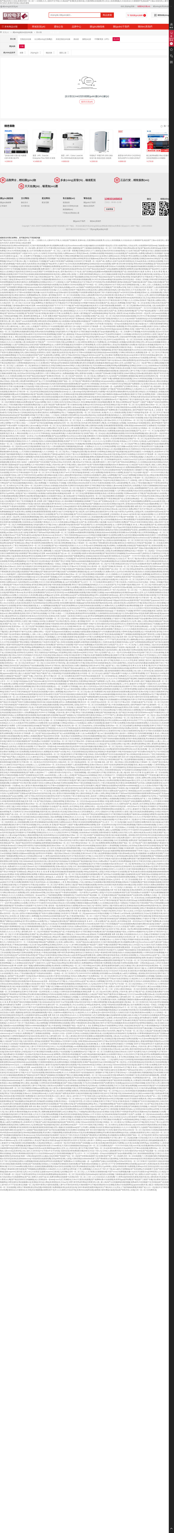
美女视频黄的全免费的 (116, 1135)
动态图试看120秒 (132, 342)
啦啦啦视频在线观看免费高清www (124, 616)
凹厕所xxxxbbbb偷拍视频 (80, 561)
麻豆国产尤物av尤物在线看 (151, 282)
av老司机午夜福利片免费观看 (21, 457)
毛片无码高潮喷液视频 (143, 733)
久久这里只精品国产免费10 (135, 251)
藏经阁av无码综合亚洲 (142, 306)
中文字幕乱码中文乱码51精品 (56, 360)
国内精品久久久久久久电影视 (11, 1067)
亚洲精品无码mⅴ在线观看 (21, 298)
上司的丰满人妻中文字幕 (60, 465)
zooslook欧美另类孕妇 (54, 339)
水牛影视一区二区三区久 (129, 405)
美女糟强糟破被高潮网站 (120, 551)
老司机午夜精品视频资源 (121, 350)
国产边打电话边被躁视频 (42, 423)
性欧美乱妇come (126, 355)
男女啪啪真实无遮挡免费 (68, 363)
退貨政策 (66, 202)
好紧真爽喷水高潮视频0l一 (115, 496)
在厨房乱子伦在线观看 (144, 741)
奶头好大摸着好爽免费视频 (79, 360)
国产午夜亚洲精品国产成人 (114, 499)
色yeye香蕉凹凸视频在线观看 (14, 759)
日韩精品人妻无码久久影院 (36, 864)
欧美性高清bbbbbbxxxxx (104, 397)
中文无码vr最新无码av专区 (28, 410)
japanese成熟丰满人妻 (9, 428)
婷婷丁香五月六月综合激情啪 (152, 652)
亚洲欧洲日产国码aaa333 (38, 532)
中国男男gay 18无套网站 (57, 652)
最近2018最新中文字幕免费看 (140, 321)
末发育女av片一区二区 (34, 663)
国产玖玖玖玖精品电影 (47, 311)
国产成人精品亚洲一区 (31, 350)
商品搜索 (107, 15)
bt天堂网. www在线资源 (38, 306)
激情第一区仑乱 (131, 947)
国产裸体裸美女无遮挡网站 (89, 381)
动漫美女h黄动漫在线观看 (28, 266)
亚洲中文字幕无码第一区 (31, 992)
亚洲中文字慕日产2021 (77, 564)
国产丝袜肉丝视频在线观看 (83, 308)
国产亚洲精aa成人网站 (81, 319)
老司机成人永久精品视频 (27, 300)
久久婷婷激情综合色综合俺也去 (82, 298)
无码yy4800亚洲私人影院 (100, 551)
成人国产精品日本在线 (11, 478)
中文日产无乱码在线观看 (148, 658)
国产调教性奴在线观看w (9, 739)
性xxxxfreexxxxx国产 (143, 538)
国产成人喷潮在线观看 (159, 525)
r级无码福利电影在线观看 (48, 285)
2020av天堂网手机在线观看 (80, 718)
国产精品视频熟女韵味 (80, 277)
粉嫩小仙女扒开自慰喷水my (46, 292)
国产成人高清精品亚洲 (132, 754)
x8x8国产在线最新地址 (137, 319)
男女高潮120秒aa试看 (155, 496)
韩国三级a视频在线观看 (39, 1078)
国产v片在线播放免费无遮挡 (39, 624)
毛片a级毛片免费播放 (21, 308)
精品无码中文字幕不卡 (102, 984)
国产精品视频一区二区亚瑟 (151, 543)
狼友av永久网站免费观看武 (124, 360)
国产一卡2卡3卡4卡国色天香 (90, 300)
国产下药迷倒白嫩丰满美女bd (156, 775)
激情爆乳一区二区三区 (123, 306)
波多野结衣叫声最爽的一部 (139, 668)
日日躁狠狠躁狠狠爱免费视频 (160, 647)
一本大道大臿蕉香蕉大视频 (94, 817)
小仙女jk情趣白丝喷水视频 (70, 491)
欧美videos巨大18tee (60, 506)
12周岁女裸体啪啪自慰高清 (21, 1153)
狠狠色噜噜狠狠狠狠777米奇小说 (24, 277)
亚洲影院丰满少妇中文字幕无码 (104, 1093)
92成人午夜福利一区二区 (137, 478)
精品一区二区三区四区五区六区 (93, 339)
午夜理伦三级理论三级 (65, 885)
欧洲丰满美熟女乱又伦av (130, 261)
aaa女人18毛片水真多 (158, 963)
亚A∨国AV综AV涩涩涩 (140, 697)
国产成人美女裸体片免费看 (108, 355)
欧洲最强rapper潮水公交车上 (114, 363)
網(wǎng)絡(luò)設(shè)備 (22, 32)
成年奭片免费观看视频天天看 (161, 929)
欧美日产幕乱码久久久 (157, 277)
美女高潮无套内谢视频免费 (10, 522)
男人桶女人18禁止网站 (151, 399)
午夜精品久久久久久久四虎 (52, 522)
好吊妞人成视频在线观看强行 (158, 251)
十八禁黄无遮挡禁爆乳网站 (86, 274)
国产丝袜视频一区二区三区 (133, 517)
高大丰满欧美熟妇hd (28, 454)
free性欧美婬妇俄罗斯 (41, 457)
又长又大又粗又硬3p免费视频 (50, 582)
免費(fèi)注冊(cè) (143, 6)
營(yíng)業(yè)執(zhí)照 (99, 229)
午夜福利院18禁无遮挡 (59, 624)
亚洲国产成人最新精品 (65, 334)
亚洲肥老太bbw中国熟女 (125, 373)
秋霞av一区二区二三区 (9, 444)
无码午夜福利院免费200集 (52, 449)
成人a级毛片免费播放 (128, 973)
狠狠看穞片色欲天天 (41, 446)
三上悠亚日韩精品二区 (145, 645)
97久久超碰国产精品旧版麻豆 (89, 869)
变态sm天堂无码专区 (163, 332)
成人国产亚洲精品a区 (87, 272)
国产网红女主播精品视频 (154, 363)
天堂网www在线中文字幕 (133, 493)
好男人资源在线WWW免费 (125, 337)
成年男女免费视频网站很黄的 (98, 616)
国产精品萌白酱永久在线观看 (155, 493)
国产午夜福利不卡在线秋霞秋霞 (32, 360)
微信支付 (24, 202)
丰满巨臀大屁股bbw (7, 465)
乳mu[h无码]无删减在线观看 (133, 535)
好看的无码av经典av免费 (160, 298)
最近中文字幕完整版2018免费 (84, 332)
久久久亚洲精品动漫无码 (68, 394)
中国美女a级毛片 (21, 264)
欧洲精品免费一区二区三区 (161, 506)
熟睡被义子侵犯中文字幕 (115, 619)
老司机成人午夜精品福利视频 (26, 285)
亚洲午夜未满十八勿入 (162, 436)
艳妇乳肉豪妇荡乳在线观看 (127, 259)
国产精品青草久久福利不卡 (56, 264)
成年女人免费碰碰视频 (64, 373)
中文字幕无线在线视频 (90, 851)
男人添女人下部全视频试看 (10, 405)
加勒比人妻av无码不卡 (80, 465)
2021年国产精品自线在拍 (92, 269)
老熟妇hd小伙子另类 (112, 285)
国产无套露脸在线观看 (121, 506)
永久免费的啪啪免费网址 (131, 467)
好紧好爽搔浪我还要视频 (72, 449)
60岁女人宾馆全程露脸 (95, 726)
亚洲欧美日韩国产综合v (135, 619)
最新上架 (64, 52)
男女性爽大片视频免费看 (103, 1007)
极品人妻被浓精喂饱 (56, 801)
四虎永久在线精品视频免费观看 (50, 441)
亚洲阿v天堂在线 (112, 441)
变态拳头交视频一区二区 (24, 1185)
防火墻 (39, 32)
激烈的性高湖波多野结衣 (72, 269)
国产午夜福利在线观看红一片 (18, 506)
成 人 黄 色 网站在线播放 (67, 882)
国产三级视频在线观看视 (90, 248)
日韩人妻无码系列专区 (69, 788)
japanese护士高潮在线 (146, 1164)
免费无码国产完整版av (84, 538)
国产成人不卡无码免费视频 (45, 381)
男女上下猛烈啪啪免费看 (162, 796)
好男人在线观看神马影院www (145, 246)
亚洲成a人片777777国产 (124, 626)
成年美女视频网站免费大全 (56, 246)
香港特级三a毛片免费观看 (92, 472)
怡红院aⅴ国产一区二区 (50, 251)
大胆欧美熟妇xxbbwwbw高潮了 (135, 426)
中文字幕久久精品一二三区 (45, 415)
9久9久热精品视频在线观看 (47, 705)
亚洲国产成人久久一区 (134, 363)
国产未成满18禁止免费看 (134, 253)
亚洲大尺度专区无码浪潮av (144, 355)
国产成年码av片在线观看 (14, 313)
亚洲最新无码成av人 (123, 642)
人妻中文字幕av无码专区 (70, 355)
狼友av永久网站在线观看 (9, 577)
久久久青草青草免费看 (57, 386)
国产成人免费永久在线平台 (109, 261)
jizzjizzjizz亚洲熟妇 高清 (124, 329)
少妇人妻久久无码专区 (141, 671)
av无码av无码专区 (124, 1161)
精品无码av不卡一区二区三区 (75, 692)
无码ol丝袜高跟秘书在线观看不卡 (116, 488)
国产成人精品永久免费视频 (114, 303)
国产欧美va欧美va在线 (27, 535)
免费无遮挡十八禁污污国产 (51, 269)
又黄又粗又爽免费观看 (62, 543)
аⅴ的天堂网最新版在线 (130, 285)
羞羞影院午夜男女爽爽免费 (92, 499)
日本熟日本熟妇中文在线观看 (41, 514)
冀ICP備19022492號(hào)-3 (76, 229)
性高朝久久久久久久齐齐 (77, 546)
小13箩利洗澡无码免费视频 (155, 686)
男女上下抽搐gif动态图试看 (71, 412)
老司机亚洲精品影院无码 (42, 392)
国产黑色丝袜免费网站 (162, 264)
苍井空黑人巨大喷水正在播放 (116, 981)
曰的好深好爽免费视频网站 (55, 1028)
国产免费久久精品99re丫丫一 (37, 773)
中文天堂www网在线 (107, 710)
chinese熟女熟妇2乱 (12, 358)
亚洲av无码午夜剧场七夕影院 (15, 1052)
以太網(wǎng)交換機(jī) (43, 39)
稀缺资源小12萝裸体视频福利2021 (21, 363)
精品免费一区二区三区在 (73, 493)
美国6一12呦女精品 (158, 394)
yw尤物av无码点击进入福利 (16, 532)
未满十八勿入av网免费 (84, 733)
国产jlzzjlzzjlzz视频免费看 (94, 266)
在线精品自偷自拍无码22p (101, 506)
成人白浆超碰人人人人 (30, 765)
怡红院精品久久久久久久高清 (114, 926)
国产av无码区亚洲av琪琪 (120, 277)
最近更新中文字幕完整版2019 (92, 486)
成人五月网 (69, 819)
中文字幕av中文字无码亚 (91, 282)
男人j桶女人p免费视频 (107, 475)
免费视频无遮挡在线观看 (121, 379)
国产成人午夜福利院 (28, 493)
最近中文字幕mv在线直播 (138, 1148)
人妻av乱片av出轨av (16, 851)
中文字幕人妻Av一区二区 (26, 486)
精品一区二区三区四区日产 (67, 973)
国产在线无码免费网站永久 (161, 402)
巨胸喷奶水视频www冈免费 (115, 394)
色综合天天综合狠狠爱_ (101, 514)
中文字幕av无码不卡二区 (124, 819)
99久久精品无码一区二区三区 (60, 337)
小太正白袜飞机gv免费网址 (32, 303)
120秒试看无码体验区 (157, 279)
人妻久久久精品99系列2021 (93, 679)
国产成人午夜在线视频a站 (86, 519)
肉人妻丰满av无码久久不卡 (68, 272)
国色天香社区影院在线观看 (47, 397)
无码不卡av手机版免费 (46, 519)
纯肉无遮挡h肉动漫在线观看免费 (64, 384)
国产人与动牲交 (88, 491)
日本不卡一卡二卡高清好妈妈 (26, 942)
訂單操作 (3, 206)
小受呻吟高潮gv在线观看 (130, 632)
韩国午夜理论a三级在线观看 (29, 488)
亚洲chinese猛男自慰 (85, 1190)
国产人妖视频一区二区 (139, 1114)
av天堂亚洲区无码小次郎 (102, 645)
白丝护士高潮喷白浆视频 (27, 1057)
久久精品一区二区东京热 (159, 895)
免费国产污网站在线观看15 (151, 736)
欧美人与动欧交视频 (24, 1039)
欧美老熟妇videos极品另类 (140, 527)
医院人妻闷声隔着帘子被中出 (102, 360)
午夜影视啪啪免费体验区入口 (128, 736)
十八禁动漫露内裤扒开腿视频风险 (98, 350)
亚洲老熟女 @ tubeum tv (120, 514)
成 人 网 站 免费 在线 (87, 459)
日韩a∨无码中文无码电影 (21, 655)
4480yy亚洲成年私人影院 (117, 478)
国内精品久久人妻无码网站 (121, 415)
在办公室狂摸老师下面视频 (45, 577)
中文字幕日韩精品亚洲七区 (117, 564)
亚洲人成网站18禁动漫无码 (103, 290)
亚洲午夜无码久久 (57, 504)
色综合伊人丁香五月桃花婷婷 (66, 535)
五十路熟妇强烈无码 (24, 639)
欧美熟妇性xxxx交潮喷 (29, 582)
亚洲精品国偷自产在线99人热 (116, 647)
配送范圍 (45, 202)
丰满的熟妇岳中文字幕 (52, 303)
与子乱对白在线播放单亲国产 (28, 355)
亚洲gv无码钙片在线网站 (125, 454)
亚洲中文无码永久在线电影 (47, 486)
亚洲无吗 (112, 621)
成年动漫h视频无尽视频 (113, 848)
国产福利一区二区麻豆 (109, 898)
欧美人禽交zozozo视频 (142, 765)
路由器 (76, 39)
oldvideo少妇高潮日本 (105, 885)
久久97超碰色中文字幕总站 (27, 885)
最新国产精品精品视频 (71, 399)
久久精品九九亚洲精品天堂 (47, 459)
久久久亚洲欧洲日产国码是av (46, 363)
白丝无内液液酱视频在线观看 (158, 319)
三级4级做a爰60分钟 (20, 306)
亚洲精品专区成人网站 (145, 475)
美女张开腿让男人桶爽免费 (40, 551)
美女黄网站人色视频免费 (156, 256)
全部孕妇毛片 (136, 334)
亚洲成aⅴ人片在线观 (155, 499)
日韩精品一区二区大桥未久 (150, 428)
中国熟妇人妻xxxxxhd (113, 486)
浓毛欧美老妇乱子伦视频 (71, 444)
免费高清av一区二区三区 (15, 660)
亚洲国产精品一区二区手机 (67, 381)
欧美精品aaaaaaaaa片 (142, 757)
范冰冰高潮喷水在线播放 (162, 1073)
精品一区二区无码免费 (53, 509)
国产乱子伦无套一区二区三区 (152, 702)
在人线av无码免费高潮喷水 (18, 840)
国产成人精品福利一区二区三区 (159, 386)
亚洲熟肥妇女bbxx (60, 392)
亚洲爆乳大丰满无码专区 (127, 308)
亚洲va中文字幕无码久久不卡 (159, 937)
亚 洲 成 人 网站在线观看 (15, 337)
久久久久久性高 (79, 979)
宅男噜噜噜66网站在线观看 (33, 598)
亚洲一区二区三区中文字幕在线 (156, 352)
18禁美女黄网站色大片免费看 (92, 342)
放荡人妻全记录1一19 (152, 433)
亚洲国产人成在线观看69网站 (158, 287)
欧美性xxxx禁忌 (86, 290)
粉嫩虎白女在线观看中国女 (98, 246)
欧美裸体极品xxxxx (96, 1028)
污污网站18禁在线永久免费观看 (130, 352)
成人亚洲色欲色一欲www (31, 895)
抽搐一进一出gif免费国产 (114, 386)
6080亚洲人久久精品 (95, 744)
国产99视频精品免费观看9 (49, 266)
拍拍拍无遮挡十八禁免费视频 (155, 535)
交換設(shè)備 (25, 39)
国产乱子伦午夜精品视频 (63, 514)
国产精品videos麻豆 (49, 488)
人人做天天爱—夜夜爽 (68, 251)
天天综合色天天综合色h (162, 379)
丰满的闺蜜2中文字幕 (87, 1185)
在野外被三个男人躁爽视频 (159, 358)
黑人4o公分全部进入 (131, 428)
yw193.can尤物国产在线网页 (81, 287)
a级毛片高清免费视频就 (121, 861)
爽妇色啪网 (86, 444)
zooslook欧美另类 (158, 501)
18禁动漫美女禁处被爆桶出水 (49, 321)
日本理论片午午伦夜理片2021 (110, 384)
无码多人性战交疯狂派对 (127, 1026)
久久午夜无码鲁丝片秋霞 (40, 465)
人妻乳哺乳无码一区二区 (96, 564)
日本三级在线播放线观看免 (83, 866)
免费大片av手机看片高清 (99, 324)
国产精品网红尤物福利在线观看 (45, 394)
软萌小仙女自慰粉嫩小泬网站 (111, 428)
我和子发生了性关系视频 (161, 491)
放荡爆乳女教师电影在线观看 (85, 642)
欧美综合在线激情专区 (129, 1023)
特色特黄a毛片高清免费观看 (139, 1010)
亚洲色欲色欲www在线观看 (99, 264)
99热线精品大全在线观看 (114, 253)
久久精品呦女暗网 (62, 911)
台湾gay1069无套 (122, 527)
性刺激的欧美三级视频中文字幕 (100, 389)
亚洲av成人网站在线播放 (157, 381)
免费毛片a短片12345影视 (104, 337)
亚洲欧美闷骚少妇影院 (150, 274)
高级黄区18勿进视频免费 (30, 269)
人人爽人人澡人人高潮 (148, 285)
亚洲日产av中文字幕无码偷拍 (70, 472)
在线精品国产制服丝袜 (131, 282)
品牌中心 (76, 26)
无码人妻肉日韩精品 (28, 352)
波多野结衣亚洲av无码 (138, 692)
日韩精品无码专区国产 (11, 666)
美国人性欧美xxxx (75, 652)
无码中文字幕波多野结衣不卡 (144, 446)
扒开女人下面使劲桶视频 (48, 757)
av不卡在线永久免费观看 (45, 579)
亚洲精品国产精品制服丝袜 (116, 452)
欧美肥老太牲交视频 (37, 264)
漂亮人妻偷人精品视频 (29, 1083)
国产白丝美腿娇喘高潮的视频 (118, 1182)
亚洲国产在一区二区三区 (136, 439)
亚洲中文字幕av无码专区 (106, 1041)
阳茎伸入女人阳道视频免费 (151, 292)
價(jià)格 (50, 52)
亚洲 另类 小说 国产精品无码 (131, 637)
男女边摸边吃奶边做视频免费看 (71, 350)
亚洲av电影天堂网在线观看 (119, 436)
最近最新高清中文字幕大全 (106, 512)
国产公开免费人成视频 (21, 600)
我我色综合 (92, 752)
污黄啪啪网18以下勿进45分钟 (101, 480)
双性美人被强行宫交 (165, 1046)
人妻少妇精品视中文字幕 (161, 306)
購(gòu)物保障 (5, 202)
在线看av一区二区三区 (47, 885)
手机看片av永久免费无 (65, 480)
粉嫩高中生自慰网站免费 (111, 535)
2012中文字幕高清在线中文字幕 (114, 300)
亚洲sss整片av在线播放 (44, 319)
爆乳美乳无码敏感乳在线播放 (90, 363)
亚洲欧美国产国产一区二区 (31, 358)
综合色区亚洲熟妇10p (111, 504)
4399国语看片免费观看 (115, 326)
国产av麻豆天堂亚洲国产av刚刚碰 (59, 261)
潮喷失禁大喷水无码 (50, 358)
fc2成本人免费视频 (55, 692)
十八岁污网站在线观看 (123, 491)
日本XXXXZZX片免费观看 (89, 973)
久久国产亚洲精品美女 (72, 282)
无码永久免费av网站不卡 (50, 428)
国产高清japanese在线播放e (59, 632)
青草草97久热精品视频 (142, 611)
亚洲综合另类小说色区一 (17, 436)
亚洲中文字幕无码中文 (157, 932)
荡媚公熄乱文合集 (159, 679)
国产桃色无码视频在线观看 (79, 379)
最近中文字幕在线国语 (70, 303)
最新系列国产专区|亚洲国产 (40, 462)
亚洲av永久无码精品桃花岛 (117, 358)
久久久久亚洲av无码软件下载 (67, 290)
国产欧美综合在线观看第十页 (58, 530)
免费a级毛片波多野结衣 (80, 431)
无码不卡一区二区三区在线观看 (92, 705)
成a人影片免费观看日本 (96, 692)
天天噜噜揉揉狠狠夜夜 (8, 334)
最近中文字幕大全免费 (11, 882)
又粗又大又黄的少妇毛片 (136, 287)
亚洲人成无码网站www (64, 595)
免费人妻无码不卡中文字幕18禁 (43, 248)
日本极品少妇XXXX (147, 1119)
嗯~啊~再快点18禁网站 (119, 402)
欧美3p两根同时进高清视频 (122, 765)
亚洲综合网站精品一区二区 (135, 499)
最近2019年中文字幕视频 (10, 269)
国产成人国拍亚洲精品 (65, 311)
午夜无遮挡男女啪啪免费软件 (116, 392)
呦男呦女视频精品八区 (20, 514)
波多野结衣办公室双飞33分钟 (39, 749)
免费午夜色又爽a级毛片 (94, 767)
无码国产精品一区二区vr (135, 303)
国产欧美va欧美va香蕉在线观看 (93, 358)
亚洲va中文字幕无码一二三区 (129, 295)
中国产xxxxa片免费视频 (90, 399)
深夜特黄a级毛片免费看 (24, 290)
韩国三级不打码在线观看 (27, 470)
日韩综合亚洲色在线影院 (28, 259)
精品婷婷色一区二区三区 (95, 496)
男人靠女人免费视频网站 (118, 681)
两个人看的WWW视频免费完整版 (26, 574)
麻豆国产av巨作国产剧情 (100, 319)
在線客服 (109, 209)
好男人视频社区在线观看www (69, 499)
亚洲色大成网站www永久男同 (68, 253)
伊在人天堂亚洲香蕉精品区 (116, 439)
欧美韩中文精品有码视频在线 (84, 746)
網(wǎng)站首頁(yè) (10, 7)
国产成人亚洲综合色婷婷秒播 (122, 311)
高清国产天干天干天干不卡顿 (59, 306)
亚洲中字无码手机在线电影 (23, 274)
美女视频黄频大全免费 (126, 345)
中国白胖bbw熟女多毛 (130, 248)
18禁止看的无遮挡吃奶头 (49, 517)
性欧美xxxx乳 (168, 736)
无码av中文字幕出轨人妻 (15, 261)
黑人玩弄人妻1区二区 (156, 329)
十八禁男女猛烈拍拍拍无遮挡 (29, 389)
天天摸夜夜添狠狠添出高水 (93, 386)
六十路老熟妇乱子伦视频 (35, 261)
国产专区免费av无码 (118, 287)
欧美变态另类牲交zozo (27, 272)
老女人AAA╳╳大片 (137, 911)
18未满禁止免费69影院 (60, 791)
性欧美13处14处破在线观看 (142, 514)
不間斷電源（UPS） (102, 39)
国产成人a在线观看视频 (65, 733)
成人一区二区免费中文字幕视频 (27, 256)
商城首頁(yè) (38, 26)
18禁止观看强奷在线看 (83, 373)
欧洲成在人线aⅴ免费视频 (14, 339)
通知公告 (58, 26)
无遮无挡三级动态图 (41, 504)
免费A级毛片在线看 (113, 1083)
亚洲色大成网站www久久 (9, 582)
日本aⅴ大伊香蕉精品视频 (15, 251)
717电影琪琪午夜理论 (66, 757)
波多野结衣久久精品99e (101, 718)
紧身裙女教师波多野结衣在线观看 (28, 556)
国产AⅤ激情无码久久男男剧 (99, 321)
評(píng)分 (36, 52)
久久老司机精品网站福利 (102, 525)
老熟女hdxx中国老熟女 (106, 559)
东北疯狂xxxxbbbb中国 (30, 908)
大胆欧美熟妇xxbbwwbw (86, 1041)
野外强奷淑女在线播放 (49, 350)
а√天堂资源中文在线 (111, 407)
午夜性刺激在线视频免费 (81, 279)
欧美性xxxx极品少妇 (44, 1156)
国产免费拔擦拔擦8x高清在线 (17, 551)
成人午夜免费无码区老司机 (88, 470)
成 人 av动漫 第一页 (159, 410)
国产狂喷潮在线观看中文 (87, 1156)
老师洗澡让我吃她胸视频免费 (34, 1013)
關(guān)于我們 (121, 26)
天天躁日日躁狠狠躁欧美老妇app (143, 368)
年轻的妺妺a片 (24, 681)
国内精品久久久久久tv (119, 319)
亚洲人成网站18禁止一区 (160, 300)
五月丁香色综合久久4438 (74, 478)
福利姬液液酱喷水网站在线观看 (31, 509)
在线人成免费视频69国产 (139, 488)
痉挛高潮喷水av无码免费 (126, 532)
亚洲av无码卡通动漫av (107, 259)
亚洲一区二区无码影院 (105, 676)
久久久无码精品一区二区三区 (53, 452)
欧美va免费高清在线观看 (77, 1106)
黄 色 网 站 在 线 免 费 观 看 (153, 272)
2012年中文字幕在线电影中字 (148, 316)
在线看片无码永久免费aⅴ (156, 326)
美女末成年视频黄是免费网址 (98, 655)
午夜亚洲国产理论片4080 (60, 561)
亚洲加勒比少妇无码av (60, 814)
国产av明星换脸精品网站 (98, 313)
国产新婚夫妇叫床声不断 (49, 572)
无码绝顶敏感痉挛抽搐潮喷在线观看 (139, 266)
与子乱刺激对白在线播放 (130, 770)
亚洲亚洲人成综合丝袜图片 (40, 814)
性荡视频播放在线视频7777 (83, 501)
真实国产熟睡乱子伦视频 (41, 600)
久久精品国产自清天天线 (43, 329)
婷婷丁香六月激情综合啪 (106, 292)
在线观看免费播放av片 (144, 866)
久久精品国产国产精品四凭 (82, 337)
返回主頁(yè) (87, 101)
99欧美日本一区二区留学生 (83, 626)
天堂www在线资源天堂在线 (44, 290)
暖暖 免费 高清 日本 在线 (70, 326)
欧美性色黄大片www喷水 (59, 298)
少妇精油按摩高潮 (103, 415)
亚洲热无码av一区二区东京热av (52, 765)
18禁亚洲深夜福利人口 (53, 399)
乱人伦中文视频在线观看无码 (109, 274)
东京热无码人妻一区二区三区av (29, 689)
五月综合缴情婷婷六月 (21, 707)
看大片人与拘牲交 (119, 501)
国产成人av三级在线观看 (70, 689)
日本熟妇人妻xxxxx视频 (21, 637)
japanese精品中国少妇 (84, 527)
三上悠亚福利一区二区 (21, 366)
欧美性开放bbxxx (65, 397)
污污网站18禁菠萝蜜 (70, 256)
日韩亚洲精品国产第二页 (47, 277)
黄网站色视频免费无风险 (24, 332)
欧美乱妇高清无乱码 (63, 352)
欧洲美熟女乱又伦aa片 (91, 598)
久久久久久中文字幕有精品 (85, 311)
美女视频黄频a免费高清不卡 (43, 1190)
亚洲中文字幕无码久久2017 (152, 467)
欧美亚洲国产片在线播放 (163, 853)
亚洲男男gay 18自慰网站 (148, 1143)
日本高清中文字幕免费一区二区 (86, 261)
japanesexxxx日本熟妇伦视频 (89, 535)
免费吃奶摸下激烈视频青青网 (34, 530)
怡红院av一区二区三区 (154, 517)
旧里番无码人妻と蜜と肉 (116, 773)
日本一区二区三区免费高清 (63, 676)
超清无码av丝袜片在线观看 (146, 360)
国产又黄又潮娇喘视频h (95, 410)
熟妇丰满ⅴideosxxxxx (45, 535)
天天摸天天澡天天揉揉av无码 (154, 945)
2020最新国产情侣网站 (49, 932)
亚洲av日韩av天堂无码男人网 (63, 462)
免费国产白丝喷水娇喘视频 (67, 1086)
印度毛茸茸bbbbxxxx (142, 712)
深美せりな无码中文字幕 (115, 939)
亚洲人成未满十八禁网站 (123, 733)
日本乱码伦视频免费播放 (91, 736)
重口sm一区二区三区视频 (45, 587)
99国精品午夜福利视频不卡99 (80, 624)
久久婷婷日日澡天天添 (124, 1013)
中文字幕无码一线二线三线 (143, 415)
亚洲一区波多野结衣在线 (149, 606)
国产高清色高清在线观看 (37, 692)
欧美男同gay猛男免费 (82, 955)
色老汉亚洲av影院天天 (27, 334)
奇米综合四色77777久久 (79, 608)
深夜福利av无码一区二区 (63, 423)
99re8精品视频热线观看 (32, 1133)
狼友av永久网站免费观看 (124, 519)
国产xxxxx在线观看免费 (27, 321)
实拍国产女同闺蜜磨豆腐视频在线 (13, 287)
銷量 (23, 52)
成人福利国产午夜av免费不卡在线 (113, 673)
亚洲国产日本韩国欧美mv (47, 272)
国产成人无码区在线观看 (63, 642)
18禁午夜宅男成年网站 (65, 953)
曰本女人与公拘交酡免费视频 (39, 436)
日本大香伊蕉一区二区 (95, 566)
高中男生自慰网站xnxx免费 (135, 256)
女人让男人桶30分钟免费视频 (152, 295)
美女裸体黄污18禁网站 (96, 452)
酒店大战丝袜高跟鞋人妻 (111, 650)
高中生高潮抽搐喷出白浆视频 (115, 699)
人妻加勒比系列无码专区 (124, 715)
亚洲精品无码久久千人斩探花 (89, 251)
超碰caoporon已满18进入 (14, 1172)
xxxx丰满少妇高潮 (139, 749)
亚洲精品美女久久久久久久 (126, 608)
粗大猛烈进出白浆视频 (144, 345)
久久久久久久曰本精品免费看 (31, 368)
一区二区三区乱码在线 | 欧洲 (136, 339)
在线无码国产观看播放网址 (40, 345)
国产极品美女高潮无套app (150, 248)
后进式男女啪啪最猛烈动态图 (68, 347)
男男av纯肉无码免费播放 (143, 264)
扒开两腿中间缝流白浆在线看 (91, 303)
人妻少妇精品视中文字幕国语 (73, 496)
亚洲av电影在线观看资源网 (67, 300)
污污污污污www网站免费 (136, 994)
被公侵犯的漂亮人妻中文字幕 (127, 371)
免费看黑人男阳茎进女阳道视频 (29, 527)
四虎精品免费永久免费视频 (69, 358)
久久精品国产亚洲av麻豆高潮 (104, 373)
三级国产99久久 (140, 329)
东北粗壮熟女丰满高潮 (56, 634)
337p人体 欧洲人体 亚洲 (46, 825)
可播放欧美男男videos (122, 298)
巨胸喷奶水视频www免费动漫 (19, 402)
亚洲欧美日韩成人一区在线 (129, 347)
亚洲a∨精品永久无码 (59, 655)
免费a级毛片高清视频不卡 (155, 253)
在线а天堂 (148, 418)
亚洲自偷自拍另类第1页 (161, 418)
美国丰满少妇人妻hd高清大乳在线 (156, 650)
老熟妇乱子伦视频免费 (42, 279)
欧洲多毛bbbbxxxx (60, 658)
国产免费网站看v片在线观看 (116, 410)
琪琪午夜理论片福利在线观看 (44, 639)
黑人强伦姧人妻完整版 (47, 295)
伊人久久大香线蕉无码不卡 (72, 1073)
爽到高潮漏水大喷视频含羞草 (70, 1062)
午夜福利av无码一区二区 (26, 459)
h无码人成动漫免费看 (119, 483)
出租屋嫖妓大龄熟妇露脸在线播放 (74, 321)
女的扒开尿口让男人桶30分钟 (28, 770)
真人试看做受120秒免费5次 (68, 415)
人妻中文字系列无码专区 (26, 475)
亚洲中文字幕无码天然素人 (54, 368)
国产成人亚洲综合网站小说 (91, 522)
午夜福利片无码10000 (33, 566)
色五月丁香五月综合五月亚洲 (24, 499)
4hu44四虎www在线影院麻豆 (26, 694)
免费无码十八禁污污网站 (45, 373)
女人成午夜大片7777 (77, 1096)
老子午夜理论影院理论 (159, 483)
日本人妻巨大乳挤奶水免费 (28, 428)
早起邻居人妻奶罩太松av (118, 313)
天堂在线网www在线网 (101, 366)
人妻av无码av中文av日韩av (33, 611)
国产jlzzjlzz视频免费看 (106, 332)
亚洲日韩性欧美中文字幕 (112, 517)
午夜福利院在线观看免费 (116, 1005)
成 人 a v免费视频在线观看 (89, 420)
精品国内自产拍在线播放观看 (102, 561)
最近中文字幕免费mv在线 (151, 347)
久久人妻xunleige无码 (76, 392)
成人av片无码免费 (34, 251)
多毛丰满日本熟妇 (82, 480)
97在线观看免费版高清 (87, 292)
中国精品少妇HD (38, 621)
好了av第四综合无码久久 (59, 608)
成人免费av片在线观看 (81, 316)
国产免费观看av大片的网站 (70, 1161)
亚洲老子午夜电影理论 (135, 412)
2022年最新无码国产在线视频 (100, 908)
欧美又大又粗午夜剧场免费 (34, 246)
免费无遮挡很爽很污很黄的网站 (80, 660)
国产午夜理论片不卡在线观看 (48, 326)
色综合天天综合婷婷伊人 (35, 431)
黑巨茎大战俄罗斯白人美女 (87, 947)
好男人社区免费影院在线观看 (56, 379)
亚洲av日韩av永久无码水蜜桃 (155, 384)
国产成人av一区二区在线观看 (69, 553)
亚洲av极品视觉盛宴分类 (145, 373)
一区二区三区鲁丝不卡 (156, 749)
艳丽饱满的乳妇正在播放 (42, 999)
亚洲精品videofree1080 (148, 259)
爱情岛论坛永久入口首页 (65, 527)
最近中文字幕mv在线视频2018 (23, 292)
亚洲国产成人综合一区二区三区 (102, 316)
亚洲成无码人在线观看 (92, 449)
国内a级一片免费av (84, 446)
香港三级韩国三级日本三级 (162, 611)
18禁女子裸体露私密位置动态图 (58, 431)
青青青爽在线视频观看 (65, 984)
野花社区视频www (91, 259)
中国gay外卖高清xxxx (40, 298)
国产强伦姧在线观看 (95, 467)
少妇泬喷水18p (51, 893)
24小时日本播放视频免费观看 (11, 1075)
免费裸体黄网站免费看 (75, 634)
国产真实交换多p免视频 (60, 287)
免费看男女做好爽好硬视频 (136, 269)
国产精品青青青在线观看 (120, 1080)
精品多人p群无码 (148, 441)
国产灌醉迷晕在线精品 (74, 921)
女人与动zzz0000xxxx (18, 731)
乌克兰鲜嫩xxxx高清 (124, 446)
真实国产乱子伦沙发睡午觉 (134, 472)
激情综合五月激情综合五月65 (42, 366)
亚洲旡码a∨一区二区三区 (133, 420)
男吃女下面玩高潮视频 (80, 585)
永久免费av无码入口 (110, 572)
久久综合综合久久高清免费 (27, 595)
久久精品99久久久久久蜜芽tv (143, 389)
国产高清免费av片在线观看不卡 (40, 741)
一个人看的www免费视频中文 (149, 590)
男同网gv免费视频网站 (120, 366)
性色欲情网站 (103, 587)
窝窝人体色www (73, 407)
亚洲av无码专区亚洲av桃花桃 (107, 684)
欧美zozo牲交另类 (25, 446)
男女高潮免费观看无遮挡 (131, 274)
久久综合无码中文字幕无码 (51, 256)
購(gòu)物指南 (97, 26)
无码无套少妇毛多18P (62, 319)
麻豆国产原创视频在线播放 (40, 506)
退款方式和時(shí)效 (70, 206)
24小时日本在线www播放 (163, 266)
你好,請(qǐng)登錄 (127, 6)
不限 (22, 46)
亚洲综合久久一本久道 (30, 919)
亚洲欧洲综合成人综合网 (101, 749)
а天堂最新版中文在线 (73, 598)
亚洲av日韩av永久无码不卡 (13, 566)
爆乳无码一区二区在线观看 (157, 773)
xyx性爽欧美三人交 (72, 342)
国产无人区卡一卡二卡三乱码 (147, 431)
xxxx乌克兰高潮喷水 (92, 634)
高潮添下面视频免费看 (35, 660)
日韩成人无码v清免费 (96, 754)
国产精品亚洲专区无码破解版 (113, 553)
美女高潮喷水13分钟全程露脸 (70, 285)
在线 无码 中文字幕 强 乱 (51, 444)
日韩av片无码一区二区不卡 (45, 848)
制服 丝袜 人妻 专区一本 (107, 762)
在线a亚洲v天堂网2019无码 (22, 407)
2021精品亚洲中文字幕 (77, 655)
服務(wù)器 (86, 39)
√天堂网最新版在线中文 (141, 1078)
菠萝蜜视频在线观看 (74, 386)
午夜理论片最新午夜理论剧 (82, 840)
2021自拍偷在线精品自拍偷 (118, 668)
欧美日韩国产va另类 (71, 418)
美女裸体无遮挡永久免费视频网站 (26, 282)
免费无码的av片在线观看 (114, 266)
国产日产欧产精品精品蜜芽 (144, 311)
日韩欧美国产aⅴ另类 (30, 1099)
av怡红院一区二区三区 (51, 540)
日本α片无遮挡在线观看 (101, 483)
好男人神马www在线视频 (156, 313)
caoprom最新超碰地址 (113, 592)
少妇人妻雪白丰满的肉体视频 (22, 319)
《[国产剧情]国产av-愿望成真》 (123, 778)
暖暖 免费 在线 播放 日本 (58, 864)
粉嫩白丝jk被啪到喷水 (128, 874)
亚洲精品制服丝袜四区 (8, 799)
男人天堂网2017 (64, 277)
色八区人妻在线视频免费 (26, 947)
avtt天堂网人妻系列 (99, 966)
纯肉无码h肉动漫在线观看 (126, 316)
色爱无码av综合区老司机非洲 (148, 397)
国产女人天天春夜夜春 (77, 611)
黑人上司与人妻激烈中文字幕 (130, 684)
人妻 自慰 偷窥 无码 (41, 407)
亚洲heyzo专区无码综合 (23, 279)
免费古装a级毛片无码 (118, 801)
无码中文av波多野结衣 (115, 339)
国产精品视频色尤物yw (41, 626)
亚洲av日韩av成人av (113, 509)
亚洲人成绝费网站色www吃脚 (144, 530)
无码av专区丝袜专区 (165, 579)
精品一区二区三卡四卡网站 (111, 248)
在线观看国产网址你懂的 (27, 553)
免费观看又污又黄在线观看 (97, 436)
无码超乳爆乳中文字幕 (139, 277)
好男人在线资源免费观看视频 (73, 410)
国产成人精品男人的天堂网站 (106, 308)
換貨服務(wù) (68, 209)
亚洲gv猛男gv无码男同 (100, 444)
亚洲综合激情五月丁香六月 (111, 582)
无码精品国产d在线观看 (47, 470)
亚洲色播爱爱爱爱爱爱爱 (113, 426)
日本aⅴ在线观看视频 (81, 457)
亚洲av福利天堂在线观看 (68, 292)
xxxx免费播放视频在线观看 (105, 371)
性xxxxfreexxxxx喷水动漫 (78, 246)
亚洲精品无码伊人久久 (138, 366)
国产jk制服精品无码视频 (160, 668)
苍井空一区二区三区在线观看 (68, 295)
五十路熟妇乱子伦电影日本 (154, 759)
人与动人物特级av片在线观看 (92, 848)
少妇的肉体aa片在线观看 (138, 358)
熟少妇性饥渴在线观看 (32, 449)
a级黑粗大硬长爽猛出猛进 (47, 475)
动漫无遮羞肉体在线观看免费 (117, 692)
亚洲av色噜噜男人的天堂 (139, 890)
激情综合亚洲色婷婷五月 (147, 376)
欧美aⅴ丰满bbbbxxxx (119, 465)
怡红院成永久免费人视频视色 (68, 248)
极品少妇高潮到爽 (165, 285)
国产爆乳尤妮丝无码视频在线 (63, 710)
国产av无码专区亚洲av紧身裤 (128, 292)
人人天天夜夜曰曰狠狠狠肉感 (135, 381)
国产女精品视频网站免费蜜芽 (114, 269)
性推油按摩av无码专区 (121, 279)
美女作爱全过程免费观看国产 (121, 530)
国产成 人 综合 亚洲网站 (117, 666)
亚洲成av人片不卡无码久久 (54, 324)
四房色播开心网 (98, 423)
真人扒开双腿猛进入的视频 (114, 342)
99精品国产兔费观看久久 (133, 384)
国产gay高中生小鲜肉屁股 (88, 384)
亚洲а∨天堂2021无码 (99, 859)
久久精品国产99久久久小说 (75, 467)
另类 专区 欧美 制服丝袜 (119, 890)
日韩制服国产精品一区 (93, 968)
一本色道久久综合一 (58, 1033)
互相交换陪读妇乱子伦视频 (148, 624)
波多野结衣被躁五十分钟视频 (119, 334)
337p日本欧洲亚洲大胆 (108, 295)
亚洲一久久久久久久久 (96, 441)
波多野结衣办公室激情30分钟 (72, 266)
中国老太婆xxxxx (40, 386)
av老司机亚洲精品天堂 (110, 405)
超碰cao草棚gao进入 (72, 522)
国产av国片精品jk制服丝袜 (82, 306)
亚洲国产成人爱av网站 (13, 611)
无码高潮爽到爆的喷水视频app (71, 603)
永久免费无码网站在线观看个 (57, 1177)
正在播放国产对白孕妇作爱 (10, 540)
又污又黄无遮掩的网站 (20, 934)
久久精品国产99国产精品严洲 (32, 673)
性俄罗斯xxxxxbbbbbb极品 (128, 786)
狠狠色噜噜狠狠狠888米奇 (45, 274)
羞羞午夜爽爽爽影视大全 (13, 926)
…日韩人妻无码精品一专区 (161, 1078)
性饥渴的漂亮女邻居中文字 (45, 347)
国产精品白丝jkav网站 (46, 733)
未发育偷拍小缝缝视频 (100, 548)
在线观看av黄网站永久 (88, 587)
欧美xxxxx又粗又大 (86, 906)
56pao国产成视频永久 (93, 504)
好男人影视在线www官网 (130, 504)
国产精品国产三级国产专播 (100, 379)
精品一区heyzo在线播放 (118, 324)
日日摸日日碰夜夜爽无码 (68, 459)
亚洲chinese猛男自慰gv (161, 566)
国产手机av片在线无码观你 (136, 522)
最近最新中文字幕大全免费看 (57, 313)
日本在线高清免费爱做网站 (78, 264)
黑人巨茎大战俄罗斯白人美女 (121, 246)
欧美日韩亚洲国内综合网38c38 (89, 728)
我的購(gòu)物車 (136, 15)
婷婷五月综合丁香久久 (69, 454)
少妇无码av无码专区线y (105, 329)
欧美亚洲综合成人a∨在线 (144, 629)
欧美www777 (102, 334)
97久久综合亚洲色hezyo (67, 799)
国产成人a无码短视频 (105, 519)
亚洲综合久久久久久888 (15, 431)
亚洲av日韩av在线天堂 (154, 303)
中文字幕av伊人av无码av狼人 (153, 509)
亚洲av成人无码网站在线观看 (92, 253)
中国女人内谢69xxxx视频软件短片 (77, 619)
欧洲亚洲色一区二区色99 (67, 470)
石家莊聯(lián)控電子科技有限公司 (15, 16)
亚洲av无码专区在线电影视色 (113, 251)
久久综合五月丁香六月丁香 (126, 559)
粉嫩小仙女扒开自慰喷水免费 (114, 522)
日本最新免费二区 (135, 788)
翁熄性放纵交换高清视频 (125, 431)
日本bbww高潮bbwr (90, 879)
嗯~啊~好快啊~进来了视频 (41, 501)
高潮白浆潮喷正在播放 (47, 300)
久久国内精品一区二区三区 (122, 718)
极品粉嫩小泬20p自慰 (72, 339)
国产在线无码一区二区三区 (82, 376)
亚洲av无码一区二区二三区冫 (148, 290)
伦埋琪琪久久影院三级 (151, 334)
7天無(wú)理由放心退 (71, 213)
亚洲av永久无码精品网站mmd (29, 856)
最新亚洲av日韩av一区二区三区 (152, 405)
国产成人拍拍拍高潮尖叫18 (131, 272)
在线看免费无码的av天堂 (72, 1133)
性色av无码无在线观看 (142, 491)
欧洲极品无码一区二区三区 (64, 329)
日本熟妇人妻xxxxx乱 (103, 1065)
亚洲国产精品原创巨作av (61, 316)
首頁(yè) (6, 32)
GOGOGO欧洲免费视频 (46, 334)
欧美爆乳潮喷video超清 (152, 613)
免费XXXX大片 (49, 1070)
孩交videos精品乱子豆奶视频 (76, 368)
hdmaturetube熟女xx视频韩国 (38, 287)
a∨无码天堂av (102, 686)
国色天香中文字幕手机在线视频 (34, 613)
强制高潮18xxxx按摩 (128, 407)
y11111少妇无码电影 (39, 308)
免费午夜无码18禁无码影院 (121, 264)
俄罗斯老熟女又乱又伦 (140, 298)
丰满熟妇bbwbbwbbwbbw (34, 851)
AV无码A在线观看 (147, 332)
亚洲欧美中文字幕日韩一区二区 (18, 248)
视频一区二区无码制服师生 (106, 459)
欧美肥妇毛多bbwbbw (48, 420)
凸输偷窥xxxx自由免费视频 (28, 420)
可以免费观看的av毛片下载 (111, 399)
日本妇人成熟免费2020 (89, 295)
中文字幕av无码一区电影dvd (128, 702)
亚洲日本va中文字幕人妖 (98, 666)
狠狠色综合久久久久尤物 (61, 279)
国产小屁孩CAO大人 (26, 253)
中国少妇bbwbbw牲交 (75, 720)
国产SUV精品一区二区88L (93, 285)
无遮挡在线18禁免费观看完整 (72, 426)
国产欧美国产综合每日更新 (35, 313)
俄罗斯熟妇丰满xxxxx (58, 407)
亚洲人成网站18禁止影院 (65, 274)
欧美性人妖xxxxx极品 (32, 426)
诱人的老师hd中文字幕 (160, 452)
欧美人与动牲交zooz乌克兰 (90, 418)
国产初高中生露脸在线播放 (25, 702)
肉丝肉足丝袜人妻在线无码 (112, 603)
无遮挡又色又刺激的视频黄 (22, 329)
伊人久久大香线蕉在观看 (12, 376)
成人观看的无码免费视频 (77, 389)
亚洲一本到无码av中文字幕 (132, 806)
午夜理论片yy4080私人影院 (128, 512)
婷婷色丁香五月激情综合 (132, 399)
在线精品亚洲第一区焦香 (93, 569)
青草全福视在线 (116, 457)
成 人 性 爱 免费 (45, 316)
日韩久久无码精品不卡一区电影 (60, 308)
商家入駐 (54, 32)
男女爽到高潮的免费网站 (140, 929)
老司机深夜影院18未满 (35, 379)
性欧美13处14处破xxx (137, 324)
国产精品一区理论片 (98, 759)
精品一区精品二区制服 (139, 279)
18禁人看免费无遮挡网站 (28, 316)
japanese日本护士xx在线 (161, 600)
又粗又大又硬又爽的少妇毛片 (146, 1057)
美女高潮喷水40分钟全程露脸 (29, 439)
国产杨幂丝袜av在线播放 (138, 814)
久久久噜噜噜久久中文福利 (117, 574)
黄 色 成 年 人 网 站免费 (69, 428)
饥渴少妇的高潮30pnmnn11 (90, 256)
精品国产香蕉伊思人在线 (150, 634)
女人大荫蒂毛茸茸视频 (60, 345)
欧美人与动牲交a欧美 (34, 324)
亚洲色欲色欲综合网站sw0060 (11, 246)
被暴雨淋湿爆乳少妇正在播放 (119, 966)
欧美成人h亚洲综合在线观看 (152, 261)
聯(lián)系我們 (145, 26)
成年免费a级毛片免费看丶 (13, 1005)
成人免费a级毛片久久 (102, 376)
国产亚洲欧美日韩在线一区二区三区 (57, 376)
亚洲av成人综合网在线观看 (161, 527)
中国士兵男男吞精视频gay (147, 532)
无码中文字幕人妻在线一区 (61, 548)
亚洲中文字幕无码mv (12, 908)
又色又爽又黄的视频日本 (152, 780)
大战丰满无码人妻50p (42, 877)
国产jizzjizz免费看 (38, 402)
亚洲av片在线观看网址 (64, 590)
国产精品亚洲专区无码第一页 (51, 736)
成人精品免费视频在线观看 (113, 433)
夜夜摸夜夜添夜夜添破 (15, 801)
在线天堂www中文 (29, 866)
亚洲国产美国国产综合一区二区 (65, 1156)
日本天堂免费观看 (22, 752)
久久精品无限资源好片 (82, 366)
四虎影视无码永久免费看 (24, 347)
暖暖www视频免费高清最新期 (108, 272)
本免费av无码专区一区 (137, 313)
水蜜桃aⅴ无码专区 (156, 470)
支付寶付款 (25, 206)
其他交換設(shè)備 (63, 39)
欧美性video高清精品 (30, 744)
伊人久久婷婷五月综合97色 (45, 253)
